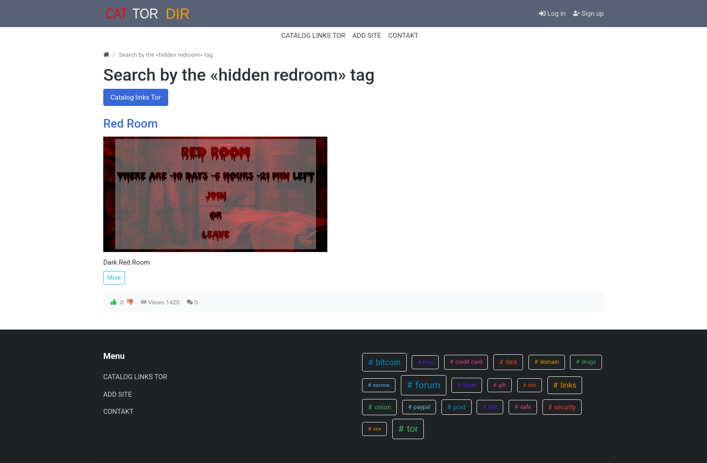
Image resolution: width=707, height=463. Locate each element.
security (564, 407)
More (114, 277)
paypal (422, 406)
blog (427, 362)
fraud (469, 384)
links (568, 385)
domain (548, 361)
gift (501, 385)
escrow (381, 385)
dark (510, 362)
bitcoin (387, 362)
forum (426, 385)
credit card (468, 361)
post (458, 407)
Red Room (130, 123)
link (531, 385)
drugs (588, 361)
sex (376, 429)
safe (525, 406)
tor (411, 428)
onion (382, 407)
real (492, 406)
